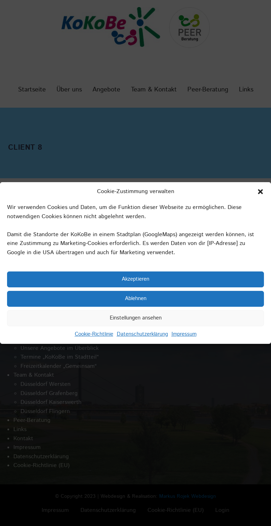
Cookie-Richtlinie (94, 333)
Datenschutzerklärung (142, 333)
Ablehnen (135, 298)
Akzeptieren (135, 279)
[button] (260, 191)
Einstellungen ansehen (136, 318)
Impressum (184, 333)
